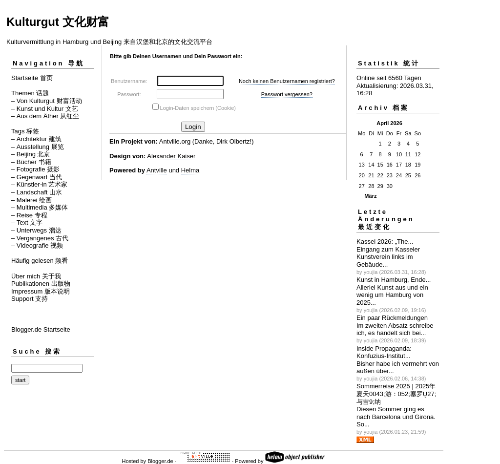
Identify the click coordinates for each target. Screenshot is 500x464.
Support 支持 (29, 298)
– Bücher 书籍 (31, 162)
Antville (156, 170)
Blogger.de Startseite (40, 329)
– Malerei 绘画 (31, 200)
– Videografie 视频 (37, 245)
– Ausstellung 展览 (37, 146)
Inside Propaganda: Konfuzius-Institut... (384, 352)
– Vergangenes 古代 (39, 238)
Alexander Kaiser (171, 156)
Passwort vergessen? (286, 94)
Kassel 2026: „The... (384, 241)
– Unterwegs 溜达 (36, 230)
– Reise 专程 (29, 215)
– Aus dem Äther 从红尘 (45, 116)
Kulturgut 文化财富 (57, 21)
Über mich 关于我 (36, 276)
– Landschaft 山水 (36, 192)
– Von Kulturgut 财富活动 (46, 101)
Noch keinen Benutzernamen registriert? (287, 81)
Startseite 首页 (32, 78)
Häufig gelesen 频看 (39, 260)
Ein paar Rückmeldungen (392, 317)
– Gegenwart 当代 (36, 177)
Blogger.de (160, 461)
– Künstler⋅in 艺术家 (39, 184)
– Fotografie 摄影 (35, 169)
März (370, 196)
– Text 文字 (26, 222)
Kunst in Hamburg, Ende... (393, 279)
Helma (190, 170)
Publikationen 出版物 (40, 283)
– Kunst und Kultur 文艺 (44, 108)
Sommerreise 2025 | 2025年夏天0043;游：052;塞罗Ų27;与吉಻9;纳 (396, 393)
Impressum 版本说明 (40, 291)
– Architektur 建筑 (36, 139)
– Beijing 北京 (30, 154)
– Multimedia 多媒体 (39, 207)
